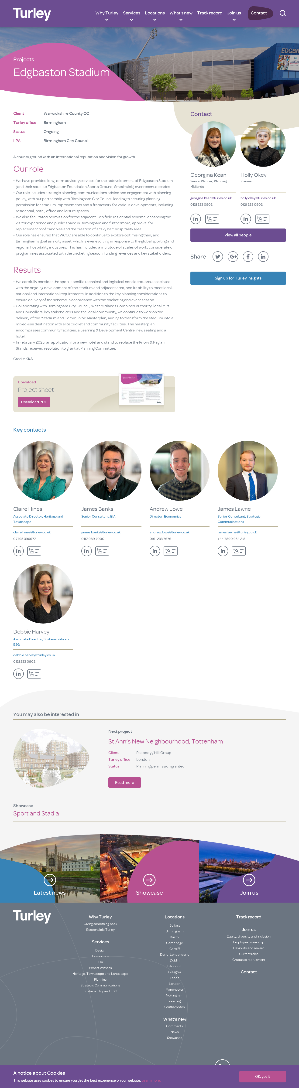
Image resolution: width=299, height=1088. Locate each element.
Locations (155, 13)
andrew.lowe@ (169, 532)
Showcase (174, 1038)
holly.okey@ (258, 198)
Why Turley (106, 13)
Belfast (174, 926)
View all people (238, 233)
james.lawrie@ (237, 532)
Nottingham (174, 995)
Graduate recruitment (248, 960)
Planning (100, 980)
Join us (234, 13)
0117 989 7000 (92, 539)
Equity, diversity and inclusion (249, 936)
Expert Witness (100, 968)
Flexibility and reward (249, 948)
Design (100, 950)
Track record (210, 13)
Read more (124, 782)
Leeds (174, 978)
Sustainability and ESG (100, 991)
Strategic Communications (100, 985)
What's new (180, 13)
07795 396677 (24, 539)
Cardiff (174, 949)
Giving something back (100, 924)
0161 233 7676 (160, 539)
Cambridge (174, 943)
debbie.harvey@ (34, 655)
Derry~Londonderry (174, 955)
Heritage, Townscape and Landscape (100, 974)
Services (131, 13)
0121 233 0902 (201, 205)
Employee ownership (248, 942)
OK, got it (262, 1076)
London (174, 984)
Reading (174, 1001)
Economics (100, 956)
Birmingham (175, 931)
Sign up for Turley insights (238, 276)
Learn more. (151, 1080)
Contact (259, 13)
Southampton (174, 1007)
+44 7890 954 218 (231, 539)
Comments (174, 1026)
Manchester (174, 990)
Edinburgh (174, 966)
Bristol (174, 937)
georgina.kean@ (211, 198)
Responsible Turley (100, 930)
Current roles (248, 954)
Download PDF (34, 402)
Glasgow (174, 972)
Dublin (174, 960)
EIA (100, 962)
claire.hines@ (32, 532)
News (175, 1032)
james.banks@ (100, 532)
